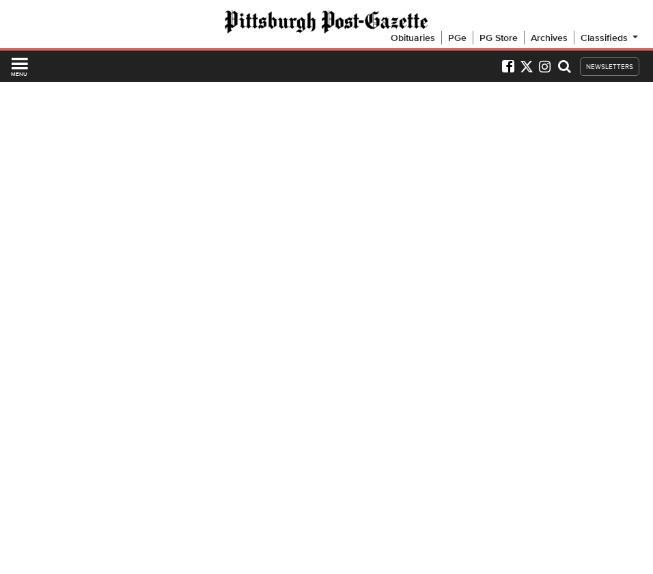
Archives (549, 37)
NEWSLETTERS (609, 67)
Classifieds (610, 37)
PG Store (499, 37)
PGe (457, 37)
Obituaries (413, 37)
